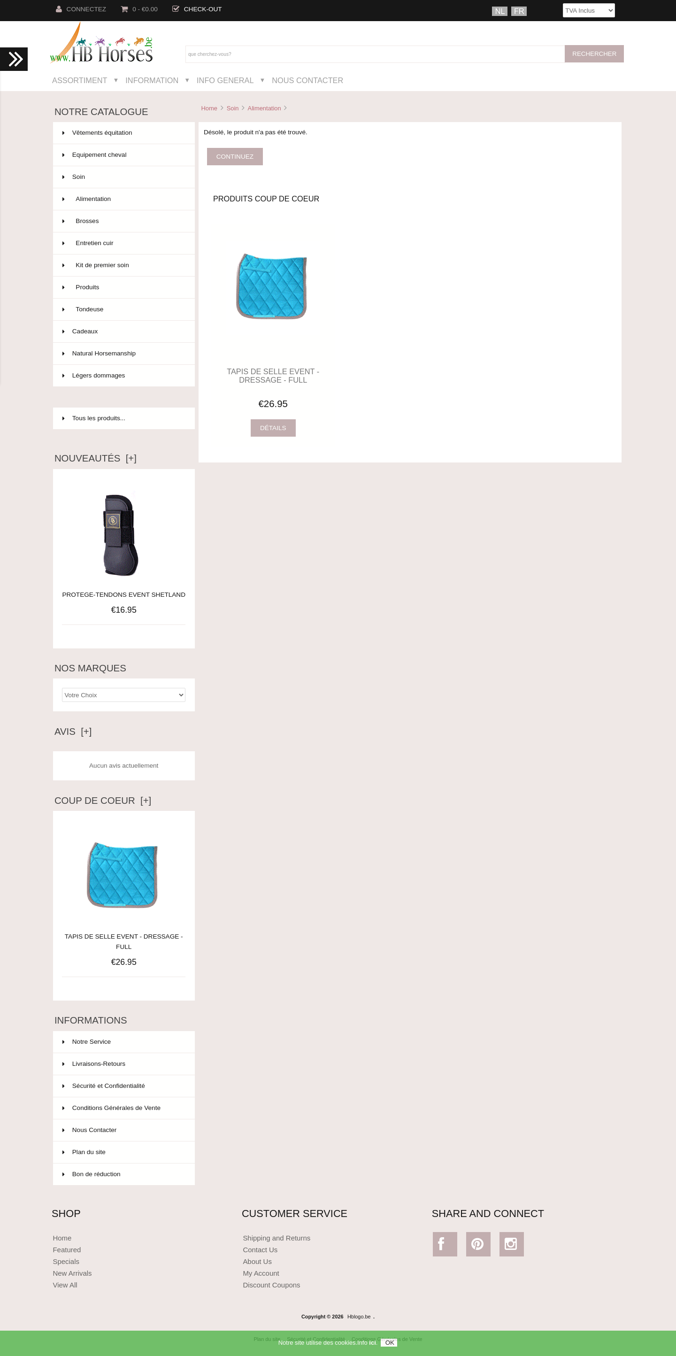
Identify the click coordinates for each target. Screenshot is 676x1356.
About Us (257, 1261)
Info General (225, 80)
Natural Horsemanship (123, 353)
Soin (233, 108)
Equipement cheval (123, 155)
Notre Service (86, 1041)
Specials (66, 1261)
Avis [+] (73, 731)
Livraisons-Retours (93, 1063)
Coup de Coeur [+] (102, 800)
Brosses (123, 221)
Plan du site (84, 1152)
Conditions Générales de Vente (111, 1107)
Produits (123, 287)
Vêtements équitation (123, 133)
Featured (67, 1250)
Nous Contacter (307, 80)
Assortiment (80, 80)
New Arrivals (72, 1273)
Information (151, 80)
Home (209, 108)
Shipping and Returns (276, 1238)
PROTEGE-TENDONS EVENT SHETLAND (123, 594)
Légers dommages (123, 375)
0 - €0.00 (139, 9)
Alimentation (264, 108)
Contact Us (260, 1250)
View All (65, 1285)
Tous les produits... (93, 418)
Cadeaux (123, 331)
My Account (261, 1273)
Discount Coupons (271, 1285)
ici (372, 1346)
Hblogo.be (359, 1316)
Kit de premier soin (123, 265)
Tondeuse (123, 309)
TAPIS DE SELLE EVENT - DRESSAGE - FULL (124, 936)
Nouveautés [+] (95, 458)
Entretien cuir (123, 243)
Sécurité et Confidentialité (103, 1085)
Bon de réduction (91, 1174)
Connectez (81, 9)
